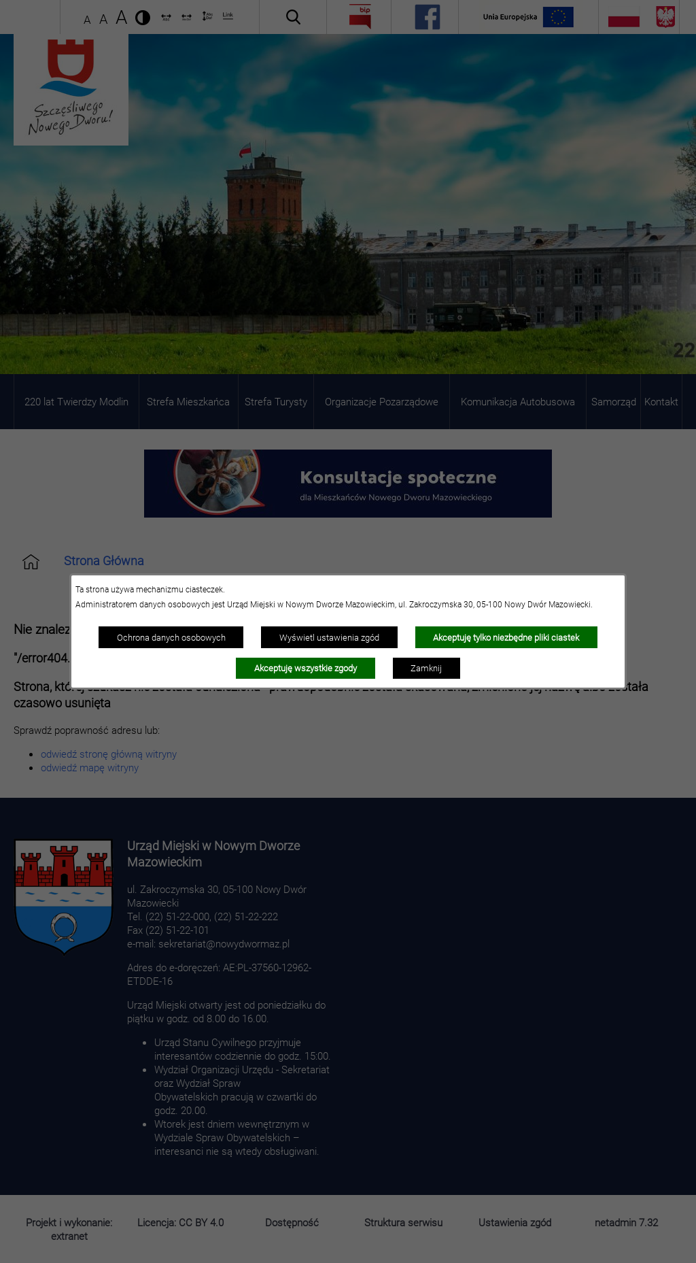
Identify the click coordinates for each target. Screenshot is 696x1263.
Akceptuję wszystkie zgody (305, 668)
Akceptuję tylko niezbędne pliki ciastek (506, 637)
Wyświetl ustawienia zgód (329, 637)
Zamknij (426, 668)
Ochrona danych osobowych (171, 637)
